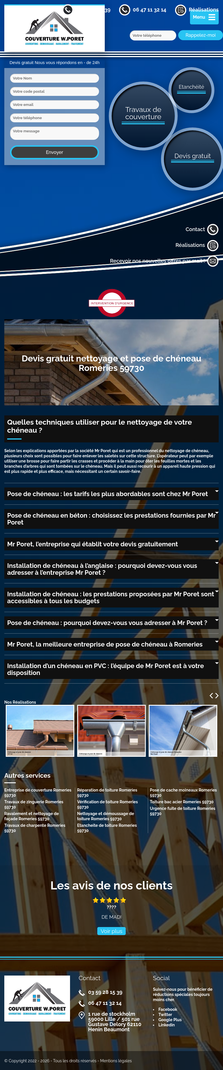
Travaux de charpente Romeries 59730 (34, 828)
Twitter (165, 1014)
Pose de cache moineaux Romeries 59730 (183, 793)
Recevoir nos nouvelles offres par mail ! (164, 261)
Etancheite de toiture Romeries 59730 (107, 828)
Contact (202, 229)
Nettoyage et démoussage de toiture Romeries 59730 (105, 816)
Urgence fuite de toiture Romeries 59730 (182, 811)
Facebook (167, 1009)
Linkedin (166, 1025)
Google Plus (170, 1019)
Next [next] (217, 696)
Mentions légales (116, 1061)
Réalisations (197, 245)
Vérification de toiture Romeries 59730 (107, 804)
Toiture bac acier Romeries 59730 (182, 802)
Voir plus (112, 931)
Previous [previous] (211, 696)
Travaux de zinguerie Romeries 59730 (33, 804)
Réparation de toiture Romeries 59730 (107, 793)
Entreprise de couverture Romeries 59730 (37, 793)
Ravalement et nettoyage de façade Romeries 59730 (31, 816)
